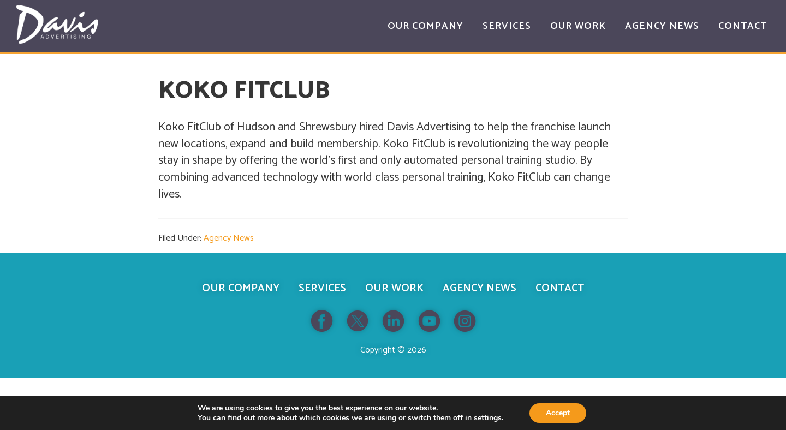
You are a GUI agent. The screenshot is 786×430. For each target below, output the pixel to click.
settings (488, 418)
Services (322, 288)
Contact (559, 288)
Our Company (240, 288)
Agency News (229, 238)
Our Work (394, 288)
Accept (558, 413)
